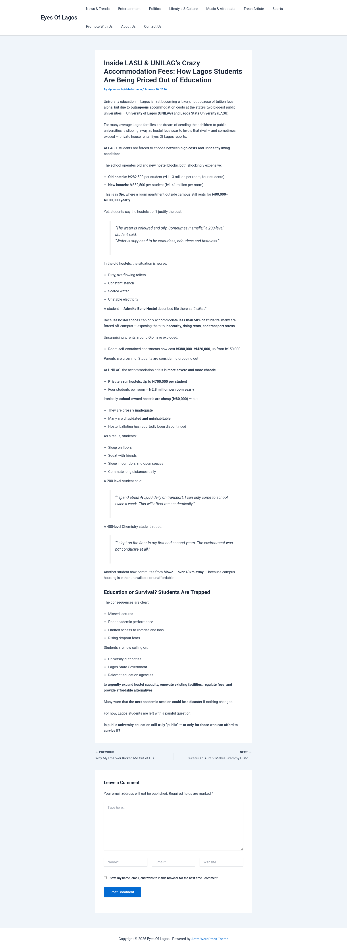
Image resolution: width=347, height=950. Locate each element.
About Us (126, 26)
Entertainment (127, 9)
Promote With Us (98, 26)
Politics (151, 9)
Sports (268, 9)
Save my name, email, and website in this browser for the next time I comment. (164, 878)
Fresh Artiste (246, 9)
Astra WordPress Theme (210, 939)
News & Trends (97, 9)
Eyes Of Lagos (59, 17)
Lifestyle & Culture (178, 9)
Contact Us (149, 26)
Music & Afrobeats (214, 9)
